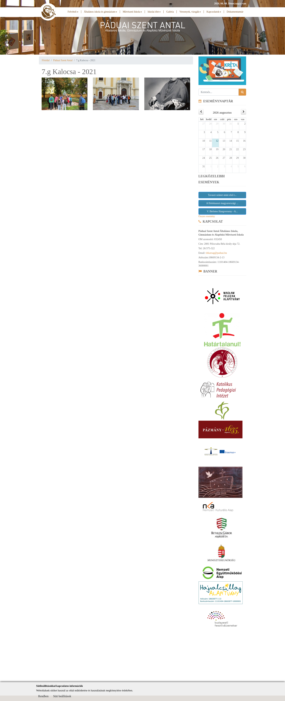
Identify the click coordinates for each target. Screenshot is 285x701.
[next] (243, 111)
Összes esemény (206, 216)
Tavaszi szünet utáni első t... (222, 195)
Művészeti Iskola (132, 11)
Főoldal (46, 60)
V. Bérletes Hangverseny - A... (222, 211)
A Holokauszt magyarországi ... (222, 203)
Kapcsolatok (213, 11)
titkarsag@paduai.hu (216, 253)
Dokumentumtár (235, 11)
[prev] (201, 111)
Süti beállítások (62, 696)
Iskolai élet (154, 11)
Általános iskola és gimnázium (100, 11)
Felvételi (73, 11)
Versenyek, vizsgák (190, 11)
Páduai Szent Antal (63, 60)
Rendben (43, 696)
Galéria (170, 11)
